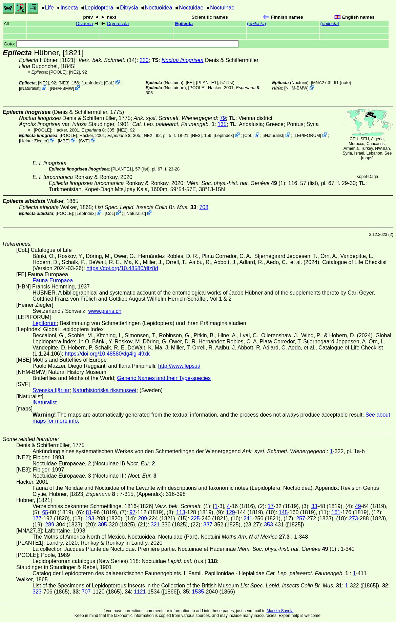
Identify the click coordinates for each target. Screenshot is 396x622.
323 (37, 592)
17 (271, 506)
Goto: (121, 43)
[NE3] (64, 82)
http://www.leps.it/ (179, 366)
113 (180, 512)
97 (132, 512)
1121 (140, 592)
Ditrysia (129, 8)
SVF (84, 140)
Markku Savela (280, 610)
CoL (109, 82)
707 (86, 592)
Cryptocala (118, 23)
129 (230, 512)
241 (248, 518)
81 (89, 512)
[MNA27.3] (321, 82)
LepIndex (92, 82)
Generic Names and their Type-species (164, 378)
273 (353, 518)
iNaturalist (30, 88)
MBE (63, 140)
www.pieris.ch (105, 311)
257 (300, 518)
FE (189, 82)
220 (144, 60)
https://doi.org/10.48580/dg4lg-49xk (107, 354)
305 (102, 524)
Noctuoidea (158, 8)
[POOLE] (57, 72)
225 (195, 518)
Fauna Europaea (53, 280)
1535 (198, 592)
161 (335, 512)
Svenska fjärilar (51, 390)
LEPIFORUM (307, 135)
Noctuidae (191, 8)
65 (45, 512)
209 (142, 518)
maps (367, 158)
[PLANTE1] (207, 82)
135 (222, 124)
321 (155, 524)
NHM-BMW (62, 88)
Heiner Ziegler (33, 140)
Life (49, 8)
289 (49, 524)
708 (203, 207)
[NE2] (74, 72)
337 (207, 524)
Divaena (84, 23)
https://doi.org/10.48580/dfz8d (122, 268)
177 (37, 518)
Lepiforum (45, 323)
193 (90, 518)
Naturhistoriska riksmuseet (104, 390)
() (256, 23)
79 (223, 118)
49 (358, 506)
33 (314, 506)
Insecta (69, 8)
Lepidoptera (99, 8)
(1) (235, 183)
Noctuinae (222, 8)
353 (268, 524)
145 (283, 512)
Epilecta (184, 23)
